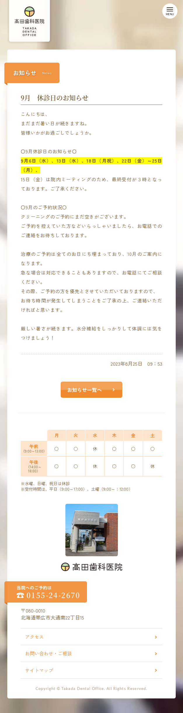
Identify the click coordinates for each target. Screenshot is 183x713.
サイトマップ (39, 670)
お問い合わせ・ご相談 (48, 653)
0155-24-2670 (54, 595)
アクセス (34, 636)
